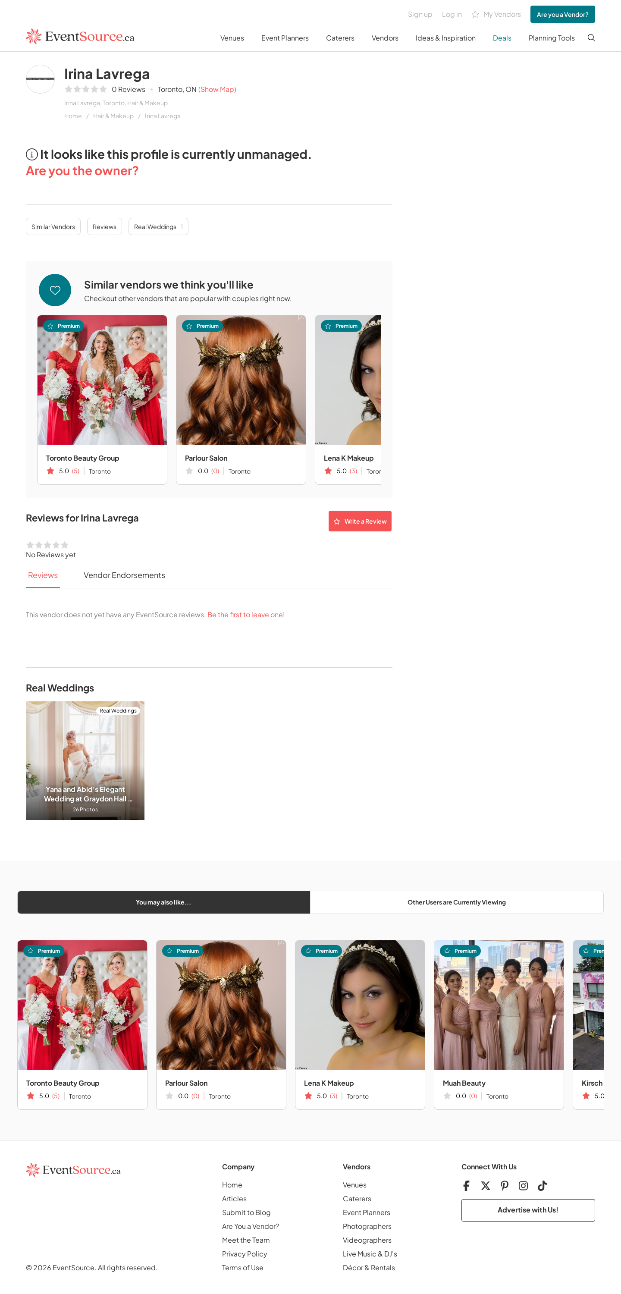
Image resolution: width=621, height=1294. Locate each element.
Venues (232, 37)
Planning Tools (552, 37)
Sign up (420, 14)
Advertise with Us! (528, 1209)
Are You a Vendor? (250, 1226)
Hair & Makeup (113, 115)
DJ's (390, 1253)
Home (73, 115)
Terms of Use (242, 1267)
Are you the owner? (82, 170)
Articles (234, 1198)
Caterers (340, 37)
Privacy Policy (244, 1253)
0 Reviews (128, 89)
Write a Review (360, 521)
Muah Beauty (464, 1082)
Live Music (359, 1253)
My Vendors (496, 14)
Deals (502, 37)
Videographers (367, 1239)
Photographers (367, 1226)
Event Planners (285, 37)
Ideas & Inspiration (446, 37)
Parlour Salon (206, 457)
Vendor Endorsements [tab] (124, 575)
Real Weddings (158, 226)
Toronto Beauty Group (82, 457)
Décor (353, 1267)
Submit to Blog (246, 1212)
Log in (452, 14)
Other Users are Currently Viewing (457, 902)
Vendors (385, 37)
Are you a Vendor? (563, 14)
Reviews (104, 226)
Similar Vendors (53, 226)
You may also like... (163, 902)
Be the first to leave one (245, 614)
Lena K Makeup (349, 457)
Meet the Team (246, 1239)
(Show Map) (217, 89)
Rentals (383, 1267)
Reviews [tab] (43, 575)
